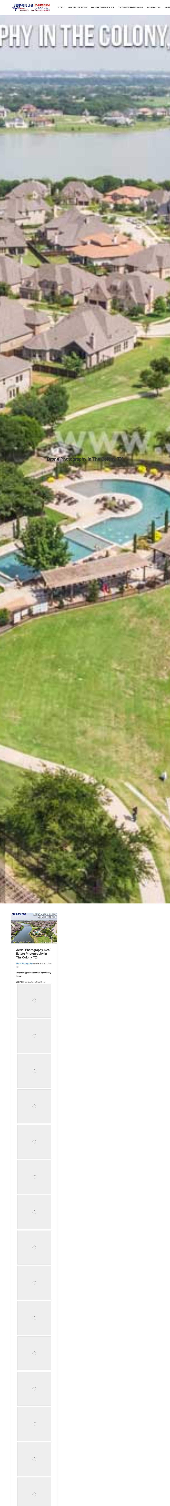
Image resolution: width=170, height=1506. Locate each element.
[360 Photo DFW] (31, 7)
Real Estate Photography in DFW (102, 7)
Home (61, 7)
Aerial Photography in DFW (77, 7)
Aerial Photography (24, 825)
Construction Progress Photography (130, 7)
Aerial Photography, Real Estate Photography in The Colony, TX (33, 815)
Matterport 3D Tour (154, 7)
